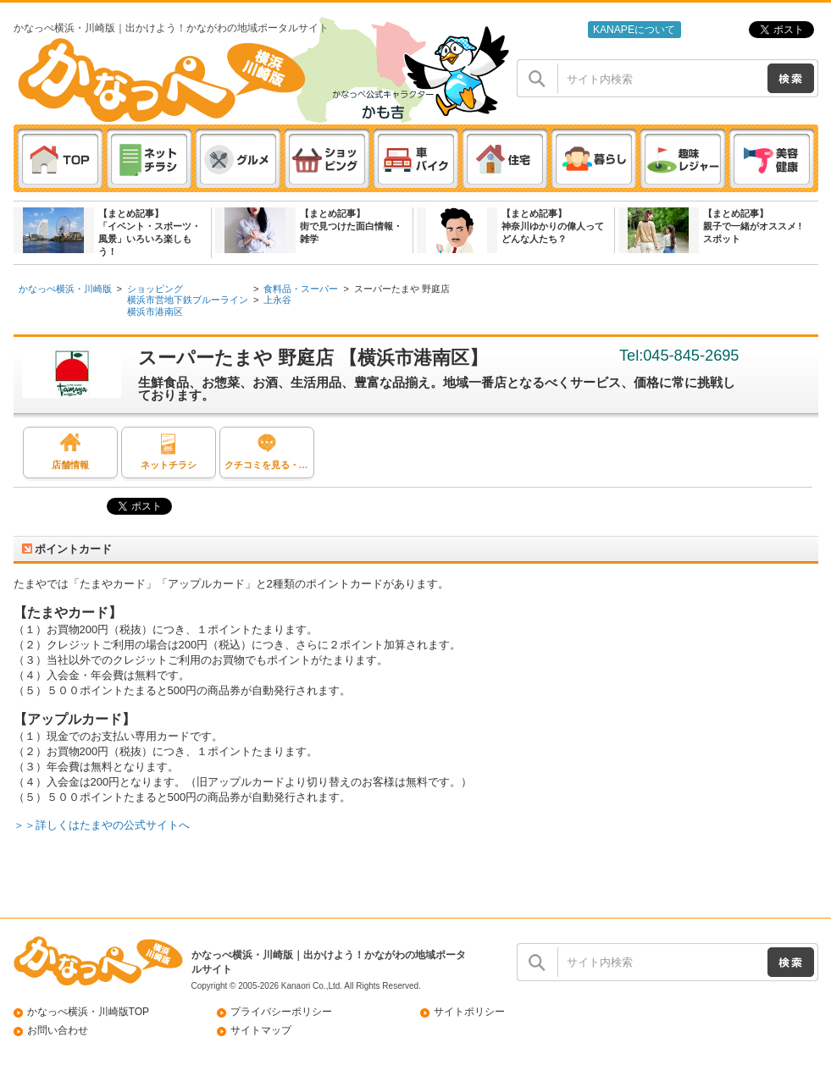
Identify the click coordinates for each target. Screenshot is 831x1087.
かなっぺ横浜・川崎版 (65, 289)
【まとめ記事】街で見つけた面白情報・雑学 (351, 226)
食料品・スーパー (300, 289)
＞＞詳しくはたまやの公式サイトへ (102, 825)
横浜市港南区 (155, 311)
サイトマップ (260, 1030)
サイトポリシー (469, 1012)
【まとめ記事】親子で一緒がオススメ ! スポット (752, 226)
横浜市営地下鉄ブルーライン (187, 300)
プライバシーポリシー (281, 1012)
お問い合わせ (57, 1030)
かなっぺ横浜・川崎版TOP (88, 1012)
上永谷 (277, 300)
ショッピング (155, 289)
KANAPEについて (634, 30)
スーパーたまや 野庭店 (402, 289)
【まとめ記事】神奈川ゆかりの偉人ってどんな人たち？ (552, 226)
